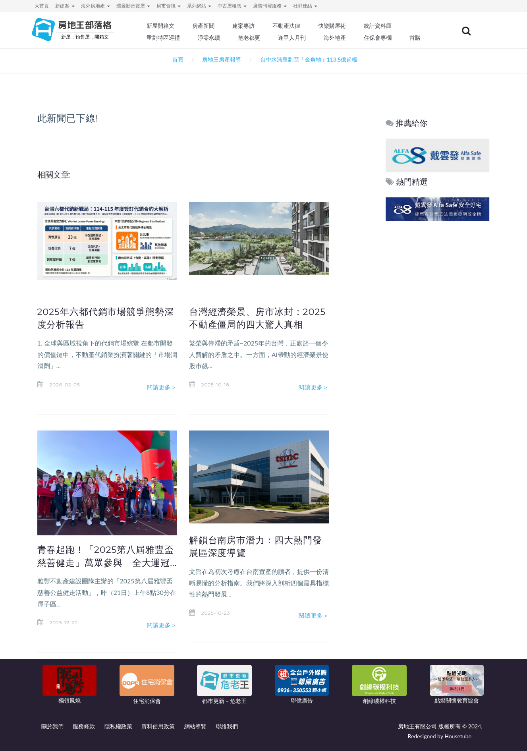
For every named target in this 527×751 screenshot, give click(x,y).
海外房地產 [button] (95, 6)
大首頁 (42, 6)
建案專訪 (247, 25)
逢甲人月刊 (295, 37)
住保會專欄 (380, 37)
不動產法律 (289, 25)
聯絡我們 (227, 726)
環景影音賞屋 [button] (133, 6)
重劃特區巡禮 (166, 37)
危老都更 (252, 37)
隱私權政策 (118, 726)
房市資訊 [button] (168, 6)
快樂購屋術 (335, 25)
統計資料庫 (380, 25)
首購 (417, 37)
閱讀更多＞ (162, 386)
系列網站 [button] (199, 6)
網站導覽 (195, 726)
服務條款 (84, 726)
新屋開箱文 (164, 25)
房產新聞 (206, 25)
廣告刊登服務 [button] (270, 6)
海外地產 (337, 37)
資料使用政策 (158, 726)
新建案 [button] (65, 6)
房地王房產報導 (221, 59)
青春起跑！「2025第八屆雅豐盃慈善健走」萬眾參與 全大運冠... (105, 562)
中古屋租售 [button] (232, 6)
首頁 (176, 59)
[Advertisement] (438, 344)
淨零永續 (212, 37)
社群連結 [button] (305, 6)
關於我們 (52, 726)
